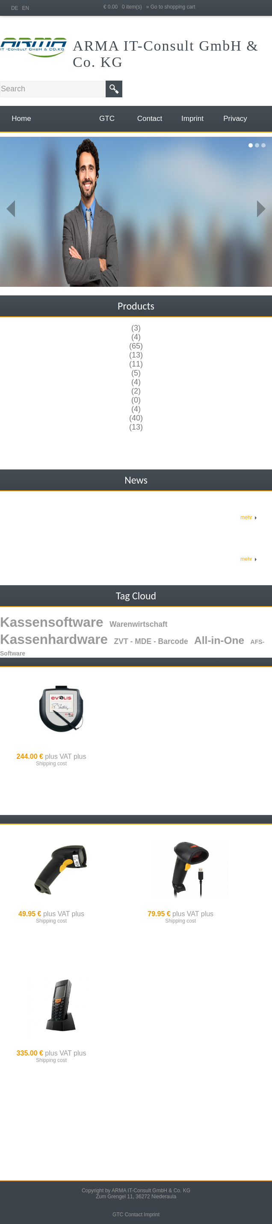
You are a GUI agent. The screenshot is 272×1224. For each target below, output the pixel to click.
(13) (136, 355)
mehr (248, 517)
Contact (133, 1215)
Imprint (152, 1215)
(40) (136, 418)
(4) (136, 337)
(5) (136, 373)
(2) (136, 391)
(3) (136, 328)
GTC (117, 1215)
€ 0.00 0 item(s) (124, 7)
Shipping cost (51, 764)
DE (14, 8)
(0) (136, 400)
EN (25, 8)
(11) (136, 364)
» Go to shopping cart (170, 7)
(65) (136, 346)
